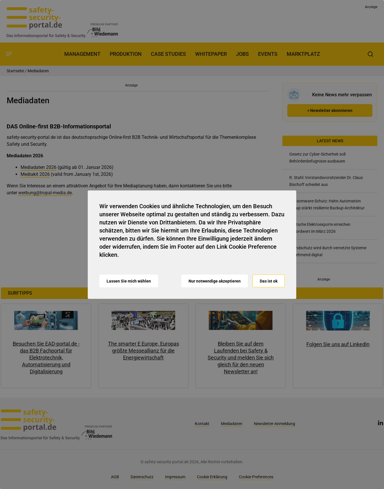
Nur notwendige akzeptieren (215, 280)
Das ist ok (268, 280)
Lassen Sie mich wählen (129, 280)
